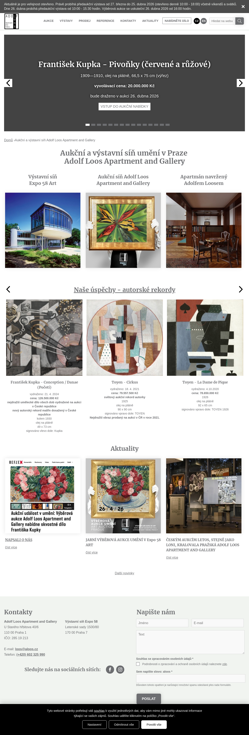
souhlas (99, 710)
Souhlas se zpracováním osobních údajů (164, 658)
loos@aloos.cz (26, 649)
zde (224, 664)
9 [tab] (133, 125)
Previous (8, 83)
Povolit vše (154, 724)
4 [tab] (105, 125)
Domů (8, 140)
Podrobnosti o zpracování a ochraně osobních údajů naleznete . (185, 664)
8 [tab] (128, 125)
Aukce (48, 20)
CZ (196, 20)
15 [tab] (168, 125)
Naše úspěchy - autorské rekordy (124, 290)
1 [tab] (88, 125)
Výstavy (66, 20)
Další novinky (124, 573)
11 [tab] (145, 125)
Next (241, 83)
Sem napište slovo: (154, 671)
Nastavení (94, 724)
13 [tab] (156, 125)
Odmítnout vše (124, 724)
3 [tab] (99, 125)
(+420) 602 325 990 (30, 654)
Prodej (85, 20)
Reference (105, 20)
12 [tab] (150, 125)
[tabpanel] (124, 83)
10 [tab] (139, 125)
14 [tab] (162, 125)
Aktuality (150, 20)
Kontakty (128, 20)
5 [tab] (110, 125)
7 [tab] (122, 125)
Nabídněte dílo (177, 20)
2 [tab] (93, 125)
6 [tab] (116, 125)
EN (204, 20)
